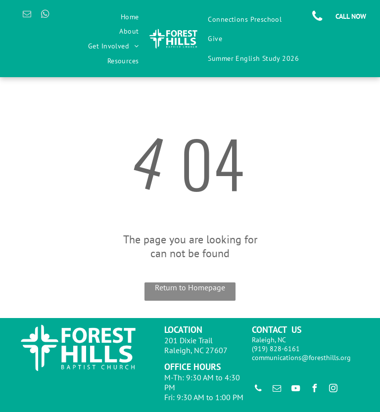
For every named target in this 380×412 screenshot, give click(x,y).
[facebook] (314, 389)
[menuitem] (129, 16)
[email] (27, 15)
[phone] (258, 389)
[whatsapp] (45, 15)
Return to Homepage (190, 287)
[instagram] (333, 389)
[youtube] (295, 389)
